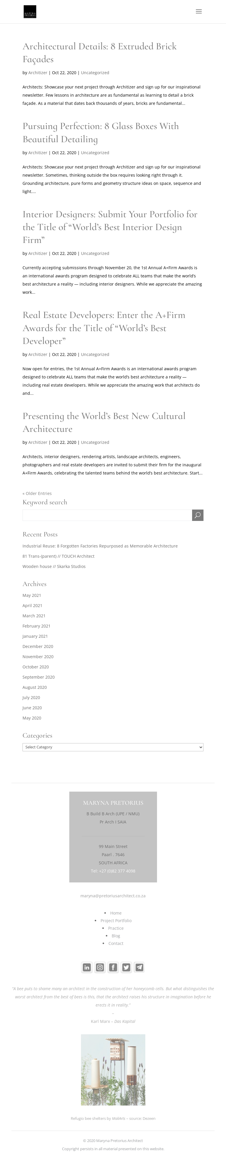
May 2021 (32, 595)
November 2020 (38, 656)
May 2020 (32, 718)
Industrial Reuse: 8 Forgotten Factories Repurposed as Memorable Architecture (100, 546)
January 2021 (35, 636)
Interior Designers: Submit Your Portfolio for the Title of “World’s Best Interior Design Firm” (110, 227)
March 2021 (34, 615)
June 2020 (32, 707)
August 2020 (35, 687)
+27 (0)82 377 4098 (117, 871)
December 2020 (38, 646)
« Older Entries (37, 493)
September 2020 (39, 677)
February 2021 (37, 626)
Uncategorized (95, 72)
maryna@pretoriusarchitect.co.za (113, 895)
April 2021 (32, 605)
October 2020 (36, 667)
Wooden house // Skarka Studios (54, 566)
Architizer (37, 72)
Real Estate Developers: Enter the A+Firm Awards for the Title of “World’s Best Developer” (104, 328)
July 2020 (31, 697)
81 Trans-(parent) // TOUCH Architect (58, 556)
